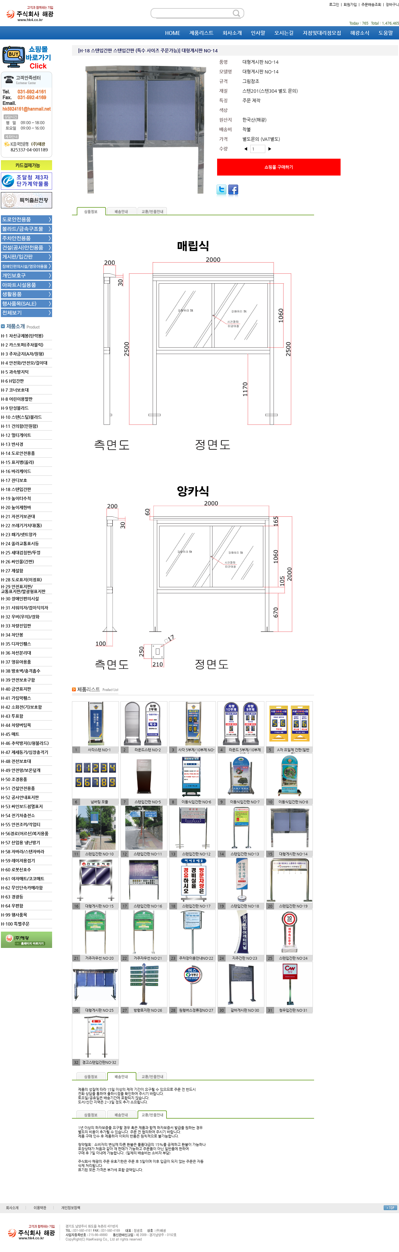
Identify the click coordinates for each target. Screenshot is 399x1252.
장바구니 (392, 4)
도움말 (386, 33)
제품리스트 (201, 33)
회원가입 (350, 4)
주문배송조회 (371, 4)
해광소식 (359, 33)
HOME (172, 33)
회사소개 (232, 33)
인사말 (258, 33)
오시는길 (284, 33)
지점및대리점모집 (322, 33)
